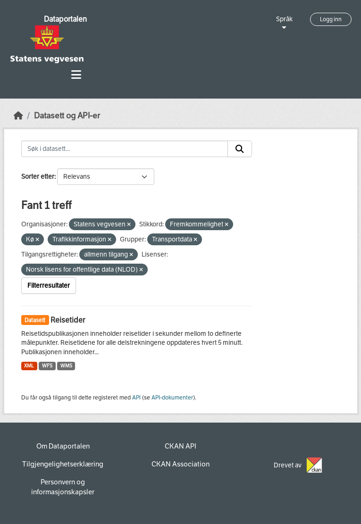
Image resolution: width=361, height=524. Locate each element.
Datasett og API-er (67, 116)
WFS (47, 366)
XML (29, 366)
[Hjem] (18, 116)
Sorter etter (37, 177)
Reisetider (67, 320)
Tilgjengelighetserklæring (62, 464)
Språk (284, 19)
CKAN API (180, 446)
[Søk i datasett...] (124, 149)
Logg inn (331, 19)
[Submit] (239, 149)
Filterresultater (48, 286)
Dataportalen (65, 19)
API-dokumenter (172, 397)
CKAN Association (180, 464)
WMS (66, 366)
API (136, 397)
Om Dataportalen (63, 446)
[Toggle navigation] (76, 75)
